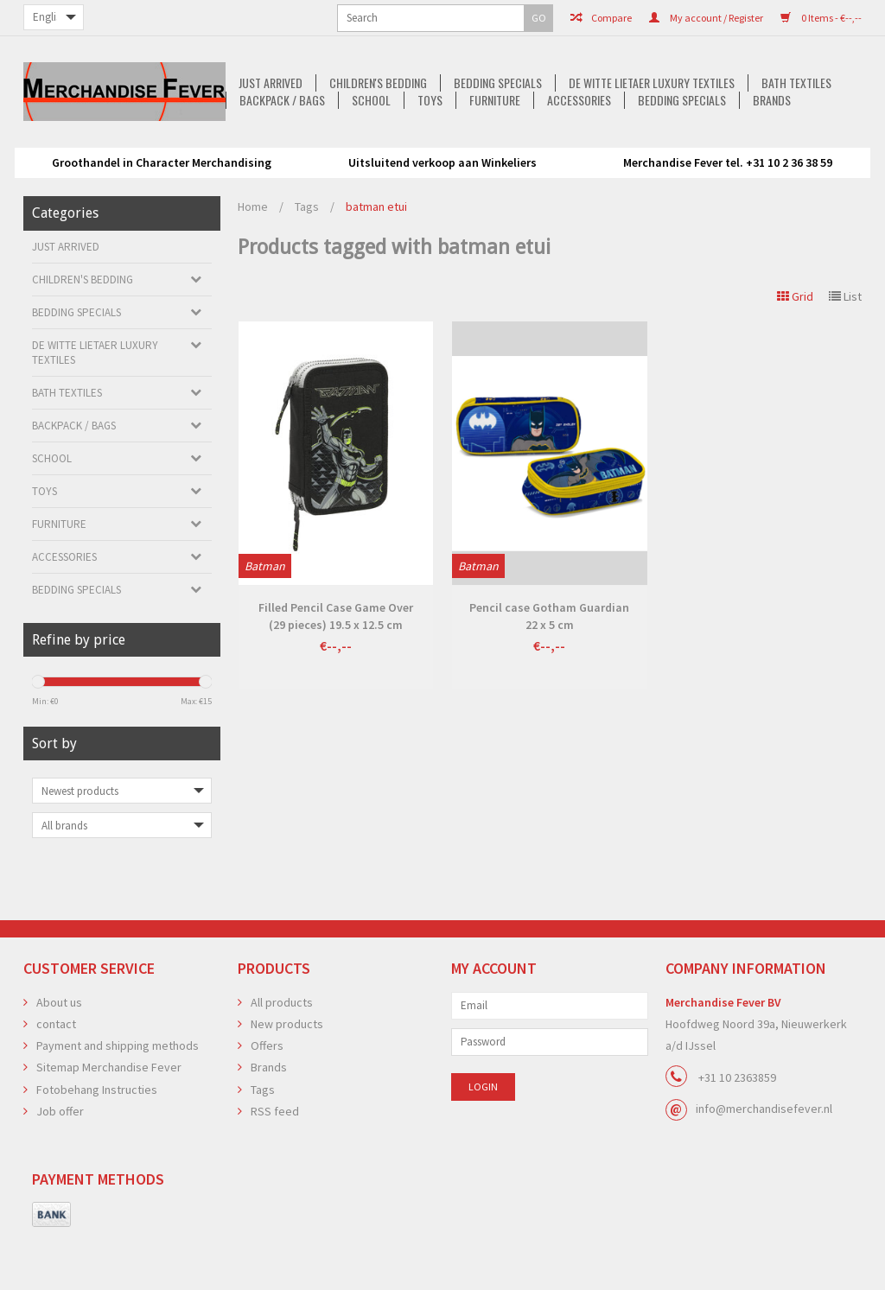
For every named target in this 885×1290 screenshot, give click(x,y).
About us (59, 1056)
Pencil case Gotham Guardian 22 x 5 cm (549, 669)
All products (282, 1056)
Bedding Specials (314, 147)
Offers (267, 1099)
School (816, 147)
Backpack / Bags (724, 147)
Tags (307, 260)
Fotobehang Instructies (96, 1143)
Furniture (331, 165)
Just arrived (81, 147)
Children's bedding (191, 147)
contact (56, 1077)
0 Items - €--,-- (678, 17)
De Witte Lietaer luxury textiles (470, 147)
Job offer (60, 1164)
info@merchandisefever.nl (764, 1162)
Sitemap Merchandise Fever (108, 1120)
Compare (458, 17)
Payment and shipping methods (117, 1099)
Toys (264, 165)
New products (287, 1077)
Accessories (418, 165)
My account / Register (563, 17)
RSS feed (275, 1164)
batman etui (376, 260)
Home (253, 260)
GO (225, 17)
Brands (616, 165)
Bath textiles (618, 147)
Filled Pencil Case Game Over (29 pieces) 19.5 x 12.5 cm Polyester (335, 670)
